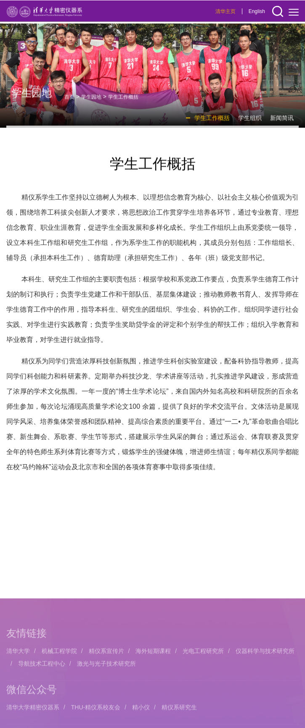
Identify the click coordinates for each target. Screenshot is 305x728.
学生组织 (250, 121)
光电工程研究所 (203, 690)
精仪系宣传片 (106, 690)
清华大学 (18, 690)
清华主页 (225, 12)
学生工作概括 (123, 100)
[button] (278, 12)
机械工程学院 (59, 690)
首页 (69, 100)
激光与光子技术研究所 (106, 702)
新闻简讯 (282, 121)
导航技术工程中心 (41, 702)
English (257, 12)
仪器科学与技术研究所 (265, 690)
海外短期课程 (153, 690)
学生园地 (91, 100)
